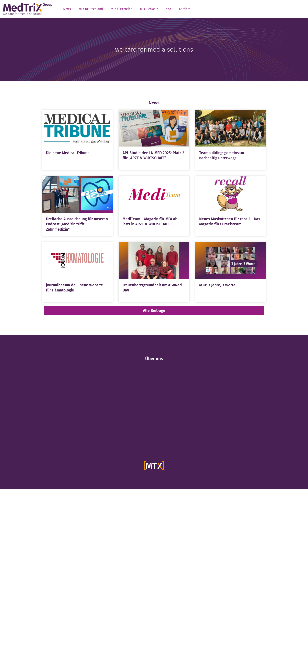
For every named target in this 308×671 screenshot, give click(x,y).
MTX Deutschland (91, 9)
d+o (168, 9)
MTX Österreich (121, 9)
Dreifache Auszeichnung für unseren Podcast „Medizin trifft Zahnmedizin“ (77, 224)
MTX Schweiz (149, 9)
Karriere (185, 9)
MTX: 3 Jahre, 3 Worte (217, 285)
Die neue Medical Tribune (68, 153)
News (67, 9)
